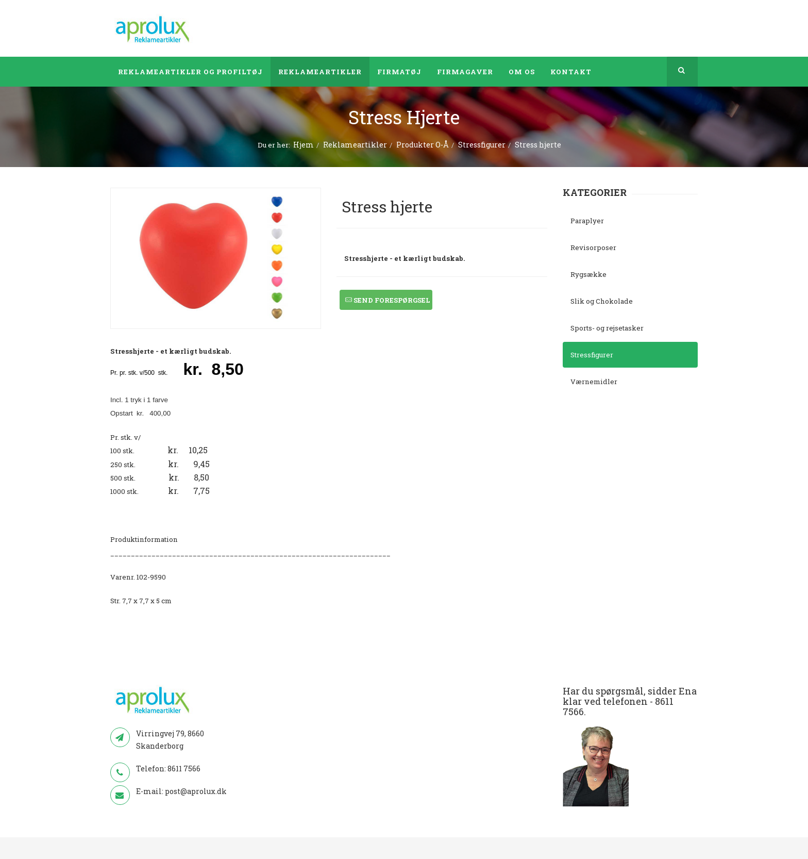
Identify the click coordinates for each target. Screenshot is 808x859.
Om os (522, 71)
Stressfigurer (482, 145)
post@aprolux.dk (196, 791)
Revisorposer (593, 247)
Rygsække (588, 274)
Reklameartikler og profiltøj (190, 71)
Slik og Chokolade (601, 301)
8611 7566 (183, 768)
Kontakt (571, 71)
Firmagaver (465, 71)
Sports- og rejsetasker (607, 328)
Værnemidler (593, 381)
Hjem (303, 145)
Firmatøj (399, 71)
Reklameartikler (320, 71)
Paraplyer (587, 220)
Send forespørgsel (387, 300)
